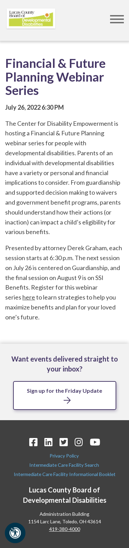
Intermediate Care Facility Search (64, 465)
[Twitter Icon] (64, 442)
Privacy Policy (65, 456)
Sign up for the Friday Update (64, 390)
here (28, 297)
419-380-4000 (64, 529)
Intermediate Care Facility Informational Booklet (65, 474)
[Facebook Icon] (33, 442)
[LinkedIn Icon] (48, 442)
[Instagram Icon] (79, 442)
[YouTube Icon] (95, 442)
